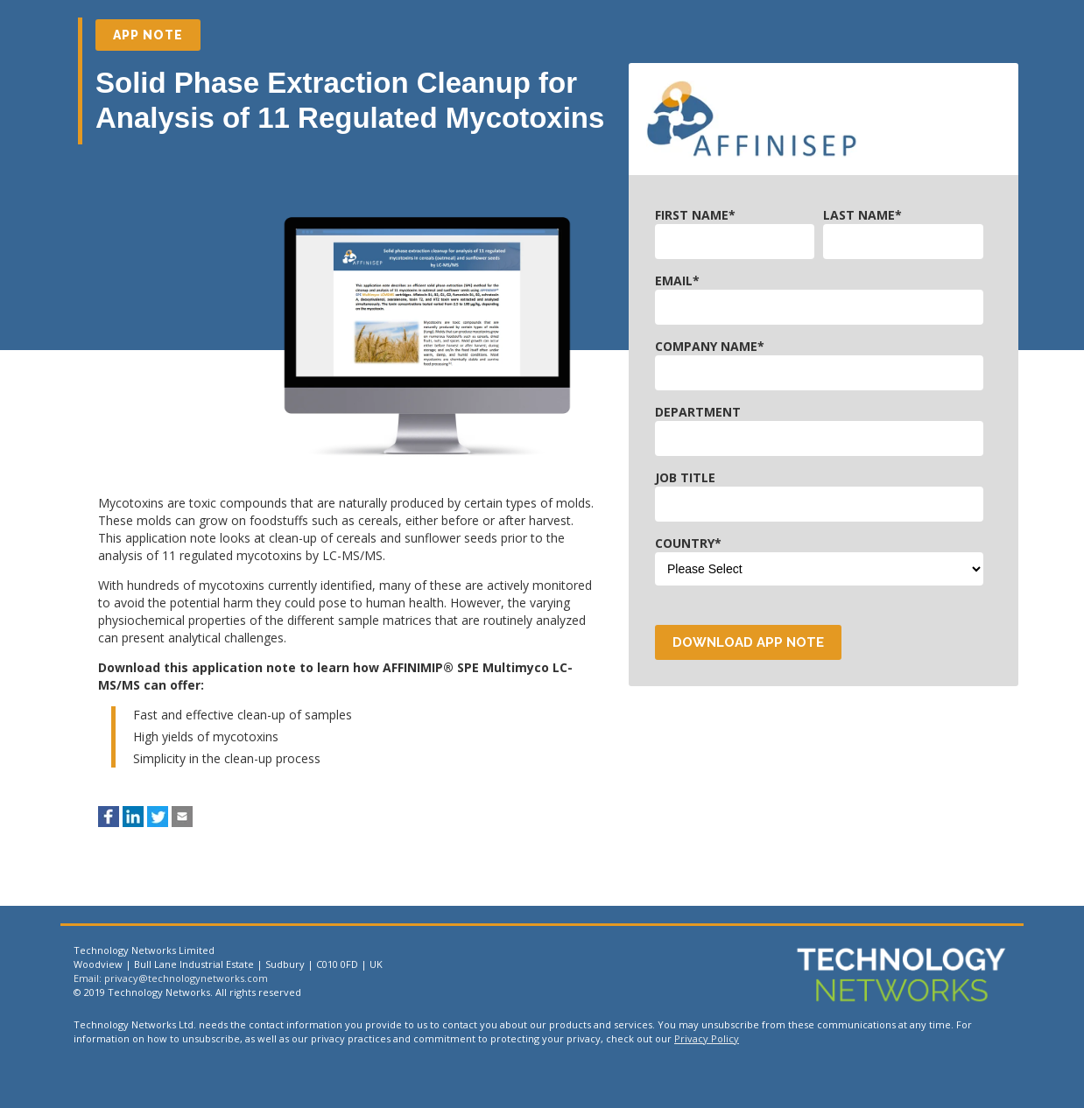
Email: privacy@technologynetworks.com (171, 978)
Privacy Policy (706, 1038)
